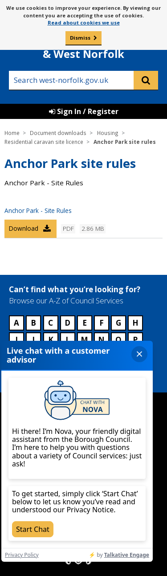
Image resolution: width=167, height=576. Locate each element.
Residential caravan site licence (43, 141)
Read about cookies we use (84, 22)
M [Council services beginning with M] (84, 340)
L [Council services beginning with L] (67, 340)
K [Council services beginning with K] (50, 340)
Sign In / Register (83, 111)
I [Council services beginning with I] (16, 340)
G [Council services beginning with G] (118, 323)
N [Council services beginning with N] (101, 340)
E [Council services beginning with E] (84, 323)
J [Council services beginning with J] (33, 340)
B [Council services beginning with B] (33, 323)
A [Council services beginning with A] (16, 323)
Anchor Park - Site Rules (38, 210)
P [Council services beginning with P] (135, 340)
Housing (107, 132)
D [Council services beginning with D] (67, 323)
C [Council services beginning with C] (50, 323)
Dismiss (80, 37)
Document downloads (58, 132)
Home (12, 132)
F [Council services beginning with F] (101, 323)
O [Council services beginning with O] (118, 340)
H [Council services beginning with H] (135, 323)
